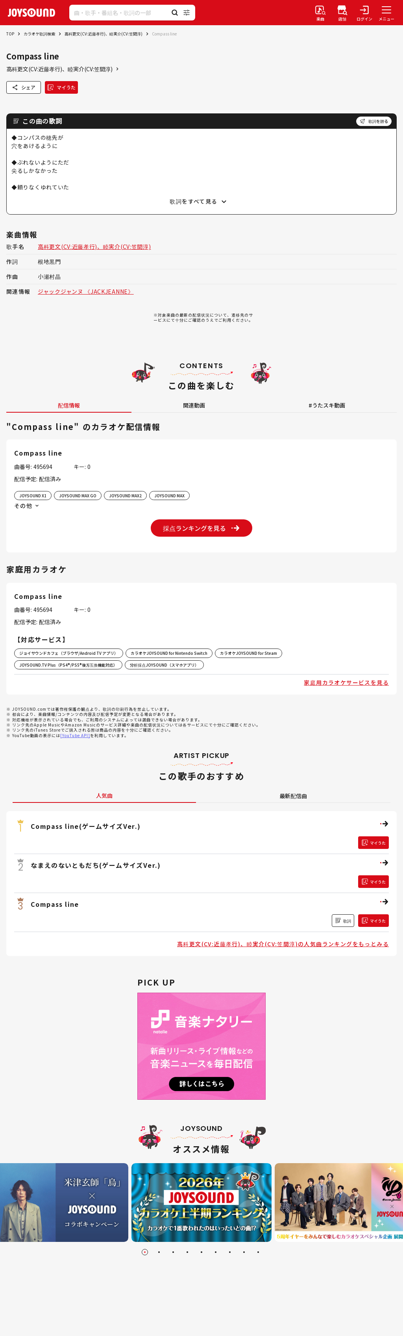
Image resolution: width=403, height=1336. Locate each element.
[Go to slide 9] (258, 1252)
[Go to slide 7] (230, 1252)
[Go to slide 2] (159, 1252)
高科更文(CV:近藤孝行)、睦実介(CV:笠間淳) (103, 33)
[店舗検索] (342, 12)
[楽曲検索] (320, 12)
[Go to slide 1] (145, 1252)
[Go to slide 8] (244, 1252)
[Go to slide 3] (173, 1252)
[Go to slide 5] (201, 1252)
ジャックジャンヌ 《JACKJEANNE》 (86, 291)
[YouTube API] (75, 735)
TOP (10, 33)
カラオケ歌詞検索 (39, 33)
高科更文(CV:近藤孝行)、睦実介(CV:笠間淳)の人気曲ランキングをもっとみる (283, 944)
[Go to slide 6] (215, 1252)
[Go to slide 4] (187, 1252)
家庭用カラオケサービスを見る (346, 682)
